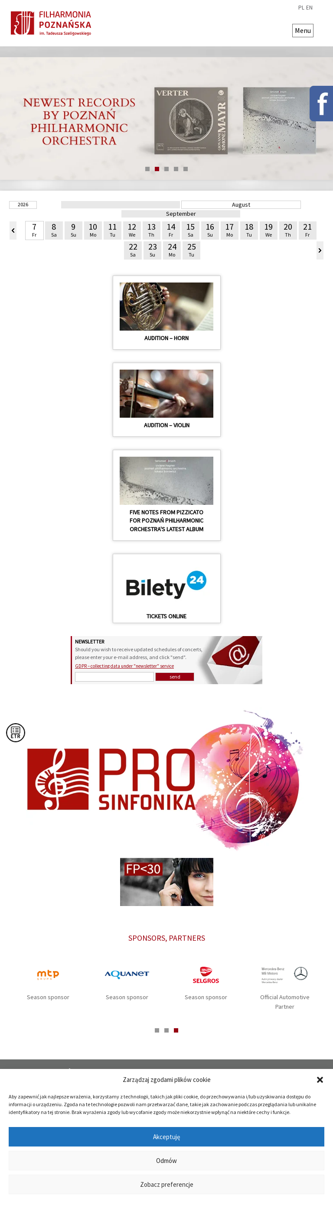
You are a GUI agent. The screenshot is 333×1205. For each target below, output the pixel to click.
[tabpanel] (166, 118)
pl (301, 7)
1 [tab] (147, 169)
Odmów (166, 1160)
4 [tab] (176, 169)
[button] (320, 1079)
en (309, 7)
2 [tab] (157, 169)
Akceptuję (166, 1137)
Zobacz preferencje (166, 1184)
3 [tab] (166, 169)
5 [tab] (185, 169)
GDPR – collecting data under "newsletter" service (124, 666)
